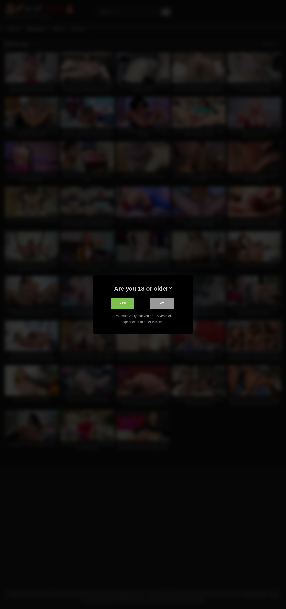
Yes (122, 303)
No (161, 303)
